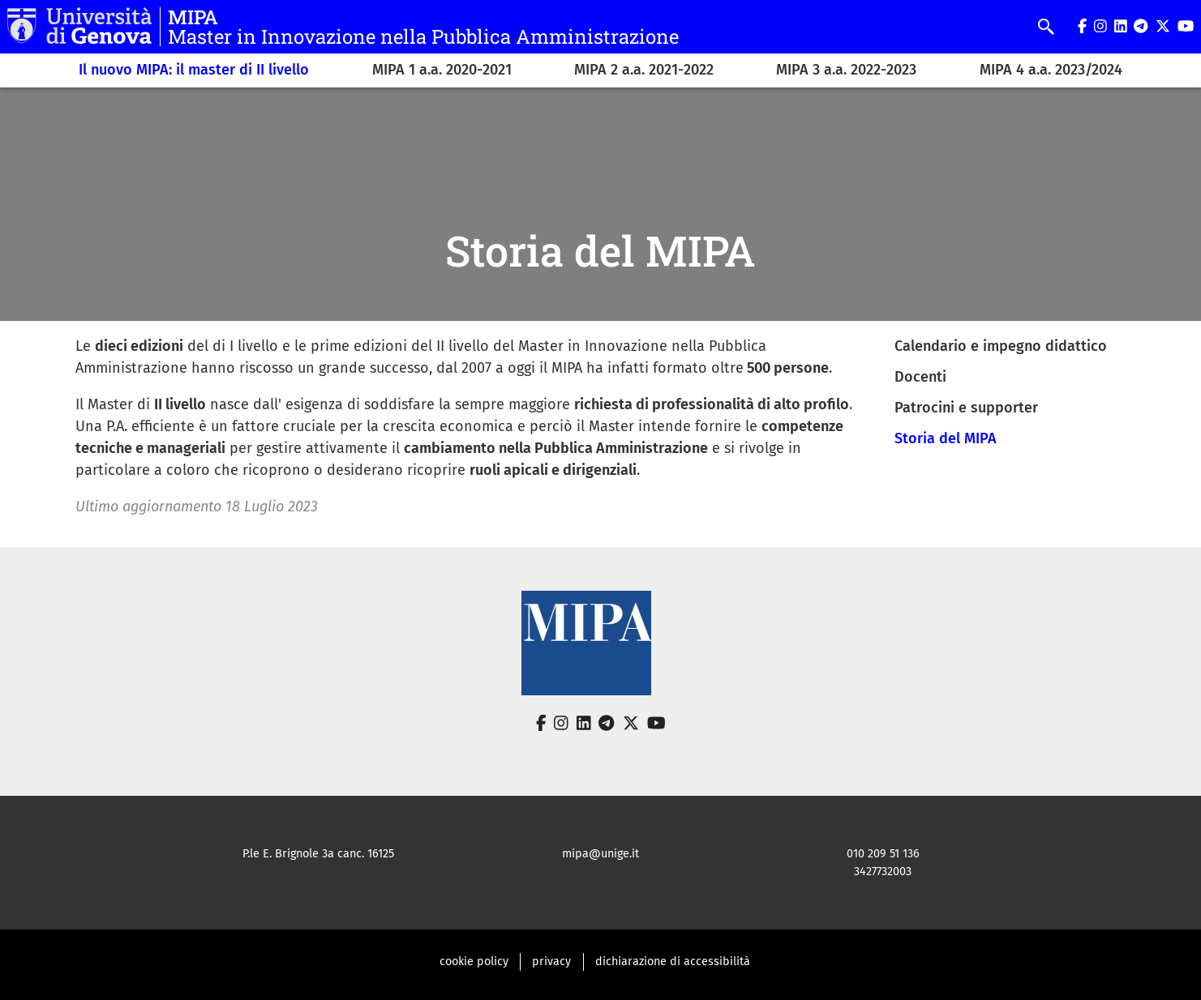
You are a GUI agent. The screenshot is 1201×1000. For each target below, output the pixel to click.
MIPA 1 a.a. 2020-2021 (442, 70)
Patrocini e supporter (966, 408)
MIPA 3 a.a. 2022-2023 (846, 70)
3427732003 (882, 871)
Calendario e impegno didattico (1000, 346)
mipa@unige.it (600, 854)
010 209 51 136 (883, 854)
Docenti (920, 377)
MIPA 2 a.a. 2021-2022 (644, 70)
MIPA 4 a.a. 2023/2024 (1051, 70)
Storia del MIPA (945, 438)
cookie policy (474, 961)
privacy (551, 961)
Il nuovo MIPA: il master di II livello (194, 70)
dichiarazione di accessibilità (672, 961)
